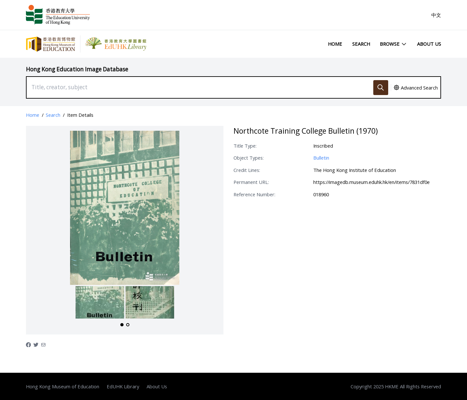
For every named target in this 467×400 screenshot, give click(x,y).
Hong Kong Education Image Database (77, 69)
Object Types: (249, 157)
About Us (429, 44)
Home (335, 44)
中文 (436, 15)
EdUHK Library (123, 386)
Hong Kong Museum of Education (62, 386)
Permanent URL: (251, 182)
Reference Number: (254, 194)
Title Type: (245, 145)
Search (361, 44)
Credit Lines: (247, 170)
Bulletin (321, 157)
